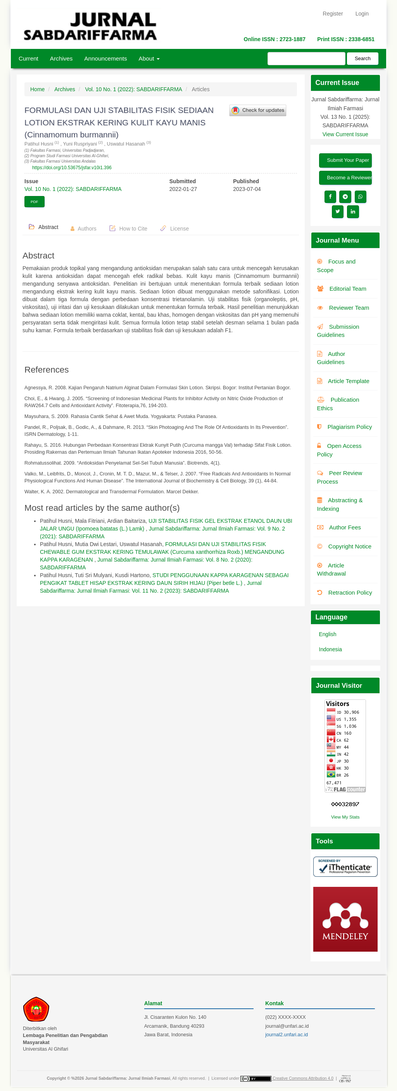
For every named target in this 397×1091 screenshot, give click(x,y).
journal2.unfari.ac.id (286, 1034)
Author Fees (339, 527)
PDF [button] (34, 201)
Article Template (343, 381)
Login (362, 13)
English (328, 634)
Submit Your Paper (348, 160)
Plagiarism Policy (344, 426)
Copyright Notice (344, 546)
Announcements (105, 58)
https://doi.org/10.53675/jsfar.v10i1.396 (72, 167)
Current (28, 58)
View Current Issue (345, 134)
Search (363, 58)
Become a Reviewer (349, 177)
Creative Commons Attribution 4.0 (303, 1078)
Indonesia (330, 649)
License (174, 228)
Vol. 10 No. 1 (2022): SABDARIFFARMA (133, 89)
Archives (61, 58)
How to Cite (128, 228)
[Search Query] (306, 58)
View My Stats (345, 816)
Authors (83, 228)
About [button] (149, 58)
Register (333, 13)
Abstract (43, 226)
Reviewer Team (343, 307)
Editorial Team (341, 288)
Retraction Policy (344, 592)
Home (37, 89)
